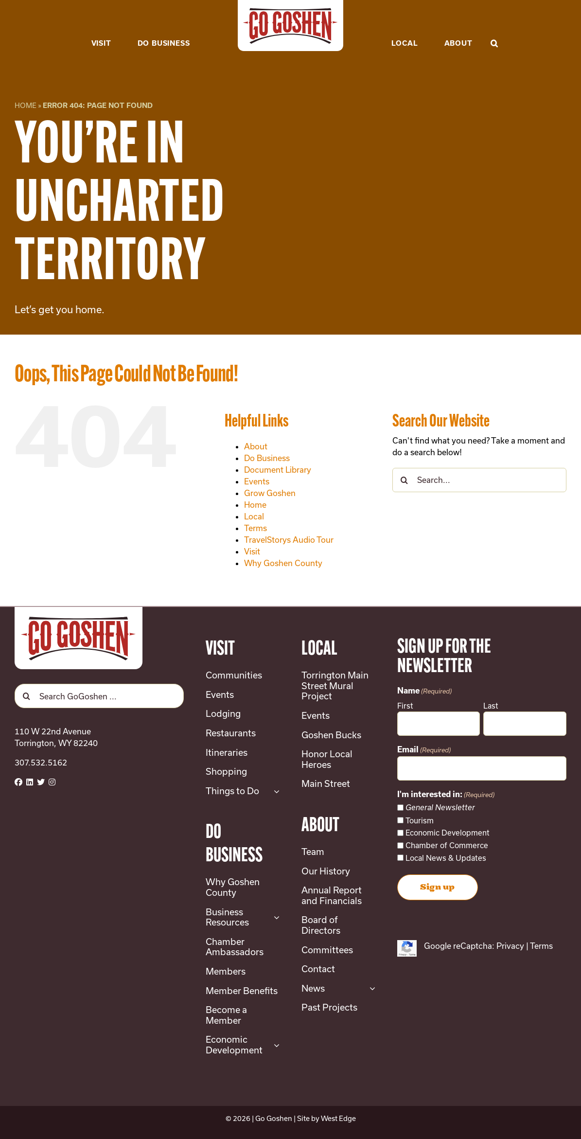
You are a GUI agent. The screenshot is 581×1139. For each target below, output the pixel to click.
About (255, 446)
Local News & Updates (445, 858)
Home (25, 105)
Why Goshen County (283, 563)
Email (424, 750)
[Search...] (479, 480)
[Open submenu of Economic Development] (274, 1044)
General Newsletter (440, 807)
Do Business (267, 458)
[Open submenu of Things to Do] (274, 791)
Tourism (419, 820)
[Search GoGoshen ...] (99, 696)
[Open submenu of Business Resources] (274, 917)
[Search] (404, 480)
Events (256, 481)
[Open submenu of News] (370, 988)
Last (490, 705)
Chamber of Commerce (446, 845)
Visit (252, 551)
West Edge (338, 1118)
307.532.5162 (41, 762)
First (405, 705)
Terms (255, 528)
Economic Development (447, 832)
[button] (494, 28)
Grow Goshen (270, 493)
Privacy (510, 945)
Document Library (277, 469)
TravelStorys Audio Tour (289, 539)
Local (254, 516)
